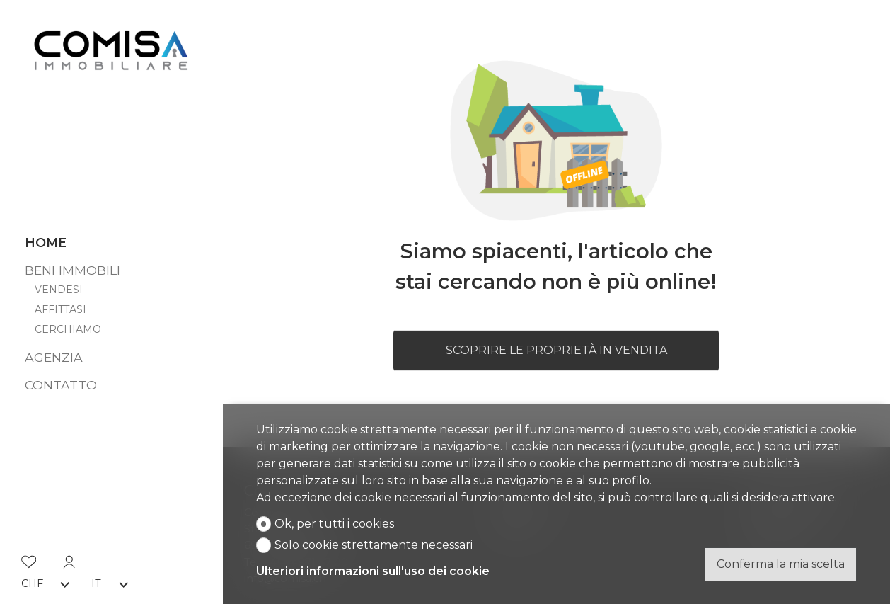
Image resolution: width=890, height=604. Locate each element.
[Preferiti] (29, 555)
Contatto (61, 379)
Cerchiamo (68, 325)
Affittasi (60, 305)
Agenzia (54, 352)
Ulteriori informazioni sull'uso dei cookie (373, 571)
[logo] (111, 49)
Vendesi (59, 284)
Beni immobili (72, 265)
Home (46, 238)
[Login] (69, 555)
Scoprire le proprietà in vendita (556, 350)
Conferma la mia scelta (781, 564)
